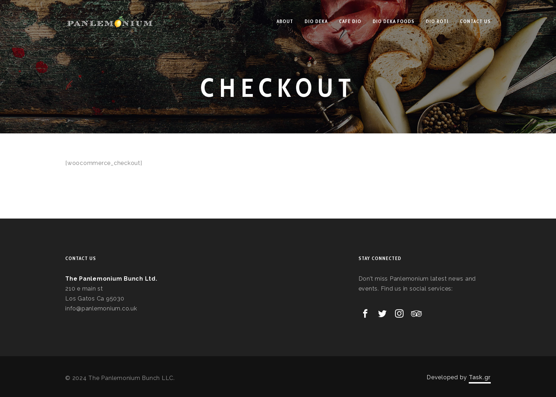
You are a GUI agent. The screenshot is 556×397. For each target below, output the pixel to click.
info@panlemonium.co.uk (101, 308)
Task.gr (480, 377)
